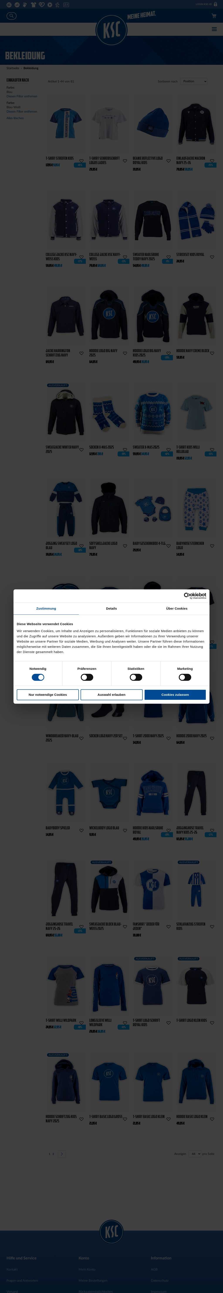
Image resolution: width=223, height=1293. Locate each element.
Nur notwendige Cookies (48, 694)
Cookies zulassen (175, 694)
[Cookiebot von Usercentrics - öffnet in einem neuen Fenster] (187, 596)
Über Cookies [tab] (177, 608)
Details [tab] (111, 608)
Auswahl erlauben (111, 694)
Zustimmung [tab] (46, 608)
